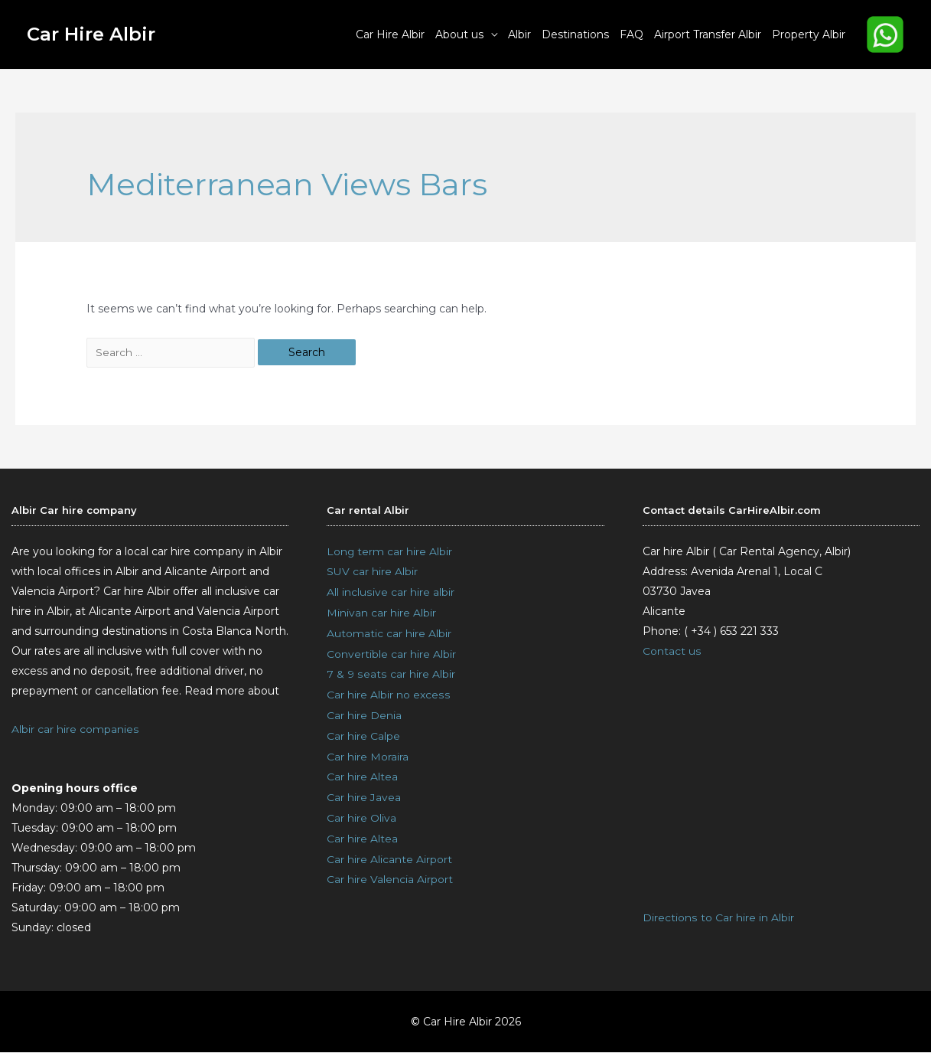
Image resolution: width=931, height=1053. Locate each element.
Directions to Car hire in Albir (718, 919)
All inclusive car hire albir (390, 593)
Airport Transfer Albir (707, 34)
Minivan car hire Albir (381, 613)
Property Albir (808, 34)
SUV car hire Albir (372, 573)
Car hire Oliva (361, 812)
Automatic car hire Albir (389, 632)
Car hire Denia (364, 712)
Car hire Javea (364, 792)
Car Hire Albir (91, 34)
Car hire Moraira (368, 752)
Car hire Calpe (363, 732)
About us (459, 34)
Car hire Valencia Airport (390, 871)
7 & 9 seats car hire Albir (390, 672)
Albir (519, 34)
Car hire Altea (362, 772)
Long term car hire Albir (390, 553)
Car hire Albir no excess (388, 692)
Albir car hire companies (74, 730)
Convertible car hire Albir (391, 652)
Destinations (575, 34)
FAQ (631, 34)
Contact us (672, 652)
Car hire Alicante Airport (389, 851)
